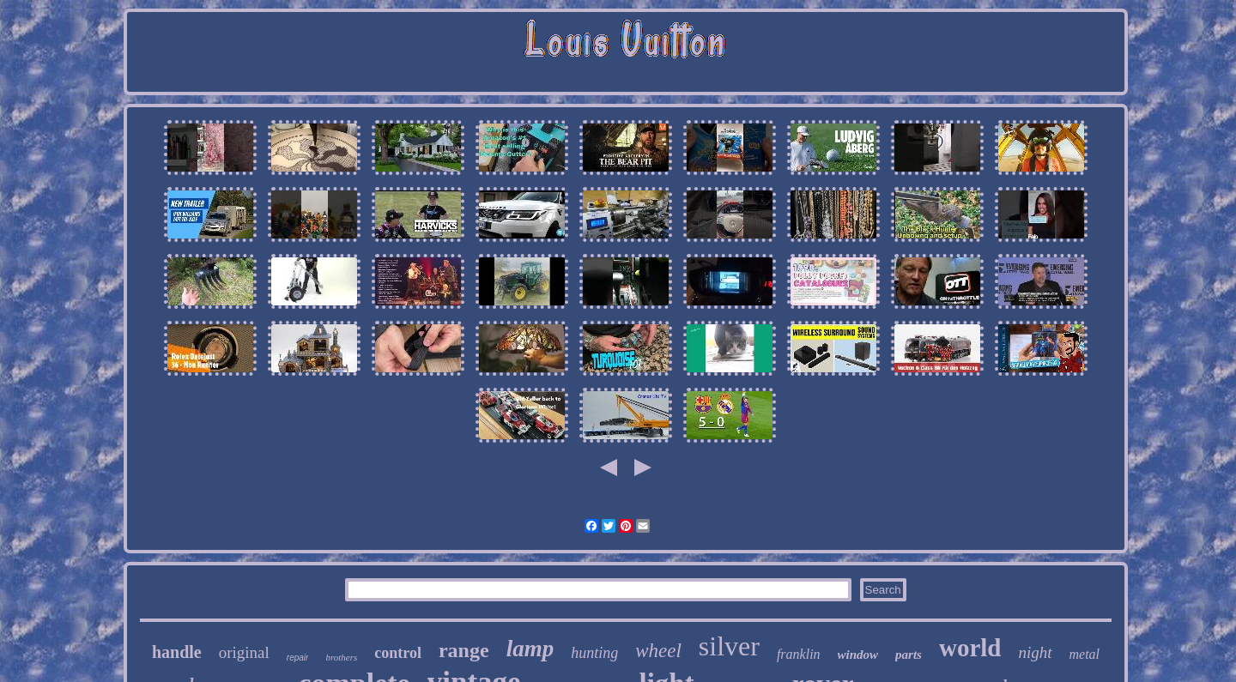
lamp (530, 648)
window (858, 654)
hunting (594, 652)
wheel (658, 650)
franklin (799, 654)
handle (177, 652)
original (244, 652)
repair (298, 657)
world (970, 647)
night (1034, 652)
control (397, 652)
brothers (341, 657)
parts (908, 654)
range (464, 650)
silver (729, 646)
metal (1084, 654)
